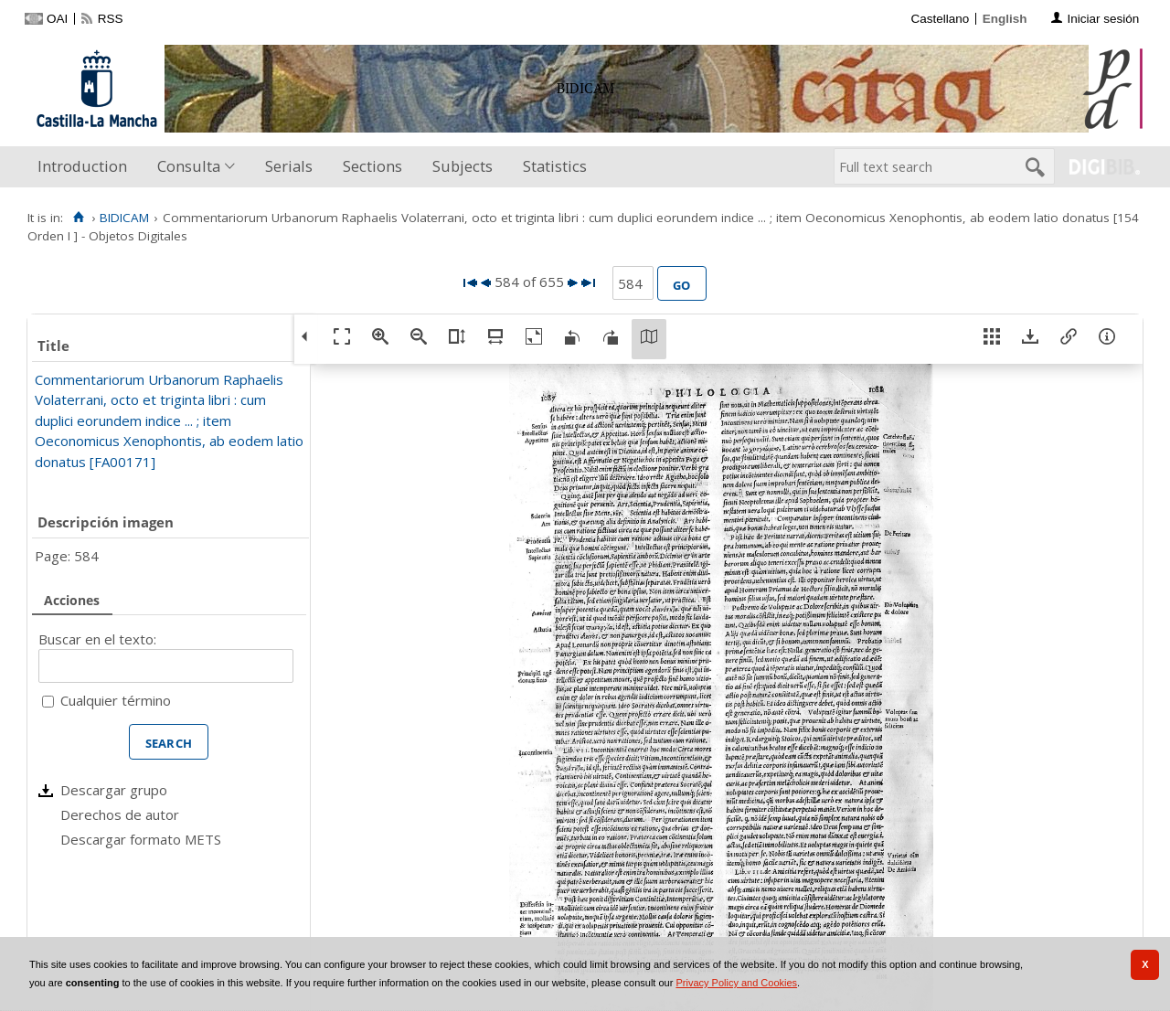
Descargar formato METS (140, 839)
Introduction (82, 165)
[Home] (78, 217)
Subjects (462, 165)
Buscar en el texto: (97, 639)
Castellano (939, 19)
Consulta (188, 165)
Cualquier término (115, 700)
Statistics (555, 165)
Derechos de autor (119, 814)
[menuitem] (86, 166)
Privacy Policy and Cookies (736, 982)
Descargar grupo (113, 790)
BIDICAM (124, 217)
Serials (289, 165)
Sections (372, 165)
